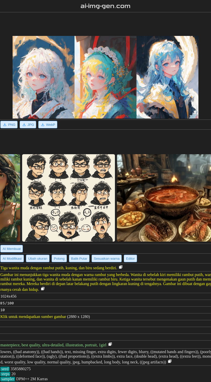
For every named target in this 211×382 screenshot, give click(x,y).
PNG (9, 124)
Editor (130, 258)
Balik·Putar (79, 258)
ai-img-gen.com (105, 6)
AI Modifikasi (12, 258)
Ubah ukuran (37, 258)
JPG (28, 124)
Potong (59, 258)
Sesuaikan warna (106, 258)
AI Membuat (12, 249)
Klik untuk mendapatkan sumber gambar (33, 316)
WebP (47, 124)
